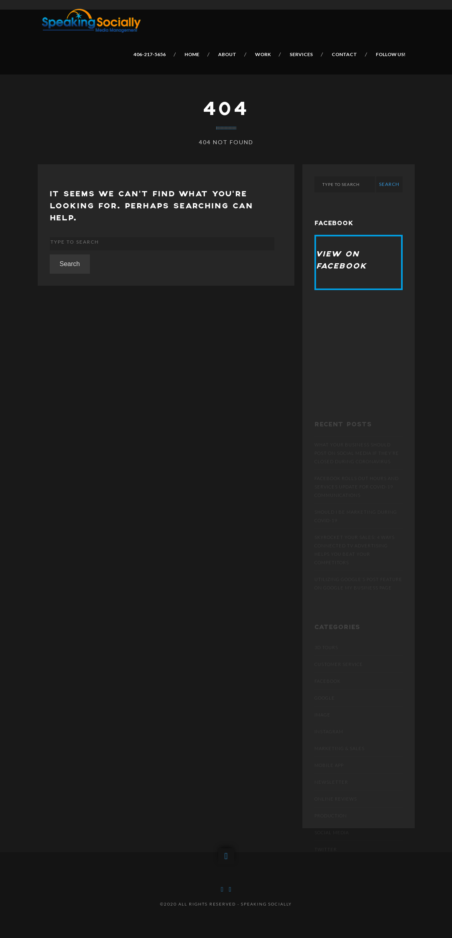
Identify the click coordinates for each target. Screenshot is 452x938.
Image (322, 728)
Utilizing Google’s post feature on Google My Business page (358, 597)
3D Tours (326, 661)
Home (192, 54)
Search (70, 263)
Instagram (328, 745)
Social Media (331, 846)
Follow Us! (391, 54)
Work (263, 54)
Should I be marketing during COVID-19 (355, 530)
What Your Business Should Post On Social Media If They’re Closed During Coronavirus (356, 467)
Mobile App (329, 779)
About (228, 54)
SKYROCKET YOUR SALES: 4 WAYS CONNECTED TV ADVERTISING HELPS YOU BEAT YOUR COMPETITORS (354, 564)
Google (324, 711)
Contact (344, 54)
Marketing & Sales (339, 762)
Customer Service (338, 678)
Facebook (327, 695)
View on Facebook (341, 260)
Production (330, 829)
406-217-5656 (150, 54)
